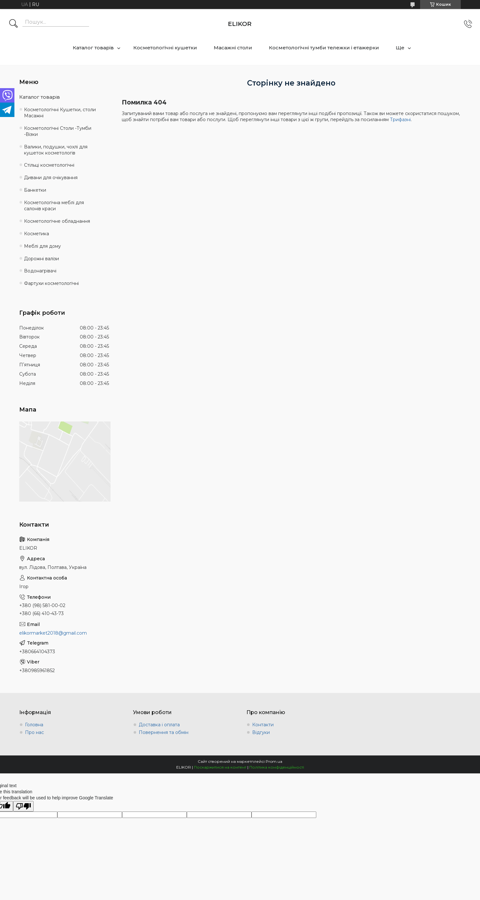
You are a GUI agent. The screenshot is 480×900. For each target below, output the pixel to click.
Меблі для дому (42, 246)
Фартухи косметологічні (51, 283)
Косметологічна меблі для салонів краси (54, 206)
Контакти (263, 725)
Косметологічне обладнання (57, 221)
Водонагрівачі (40, 271)
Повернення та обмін (163, 732)
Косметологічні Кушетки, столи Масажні (60, 113)
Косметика (36, 234)
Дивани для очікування (51, 177)
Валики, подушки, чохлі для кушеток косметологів (55, 150)
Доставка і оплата (159, 725)
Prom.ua (274, 761)
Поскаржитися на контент (220, 767)
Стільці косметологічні (49, 165)
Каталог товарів (93, 48)
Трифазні (400, 119)
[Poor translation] (23, 806)
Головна (34, 725)
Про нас (34, 732)
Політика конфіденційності (276, 767)
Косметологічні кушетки (165, 48)
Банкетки (35, 190)
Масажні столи (233, 48)
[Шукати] (13, 24)
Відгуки (261, 732)
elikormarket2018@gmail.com (53, 633)
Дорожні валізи (41, 259)
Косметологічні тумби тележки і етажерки (324, 48)
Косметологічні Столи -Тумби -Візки (57, 131)
